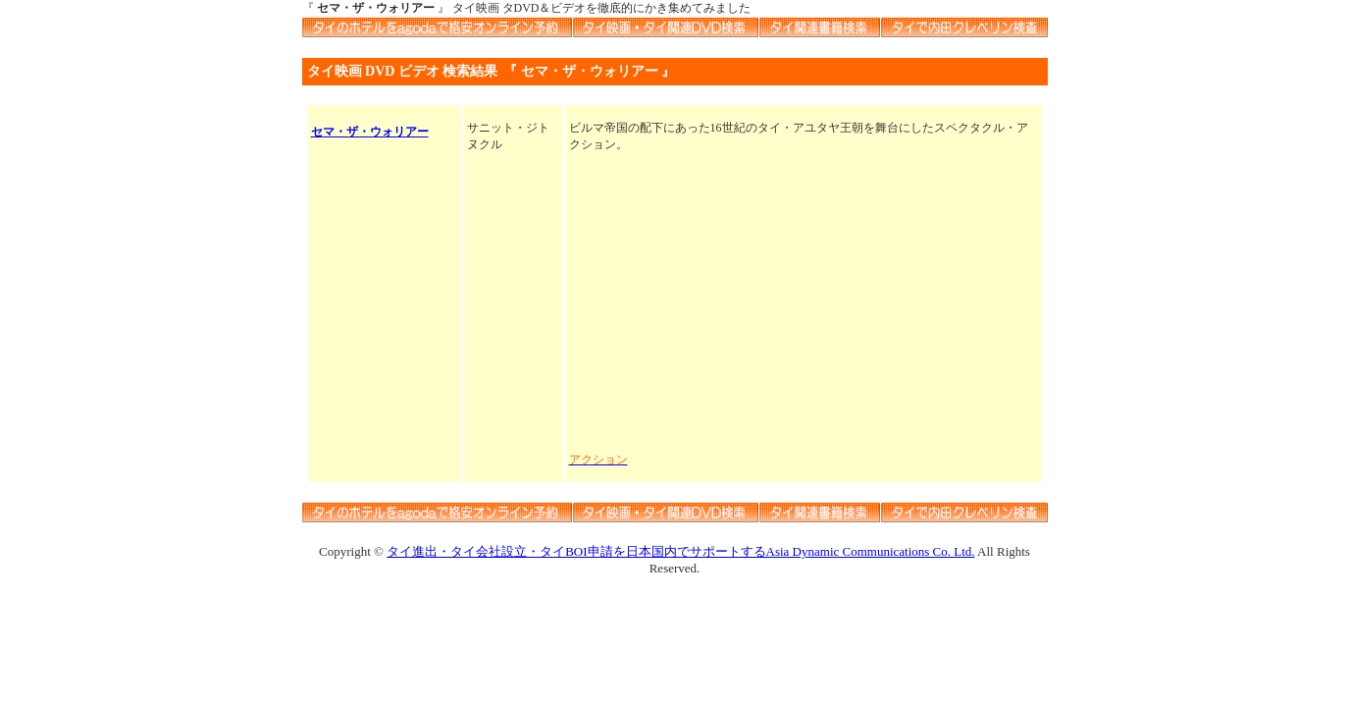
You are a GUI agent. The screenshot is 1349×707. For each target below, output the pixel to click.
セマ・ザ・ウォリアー (370, 131)
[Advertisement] (804, 302)
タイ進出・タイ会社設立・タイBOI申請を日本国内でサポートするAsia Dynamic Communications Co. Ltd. (680, 551)
